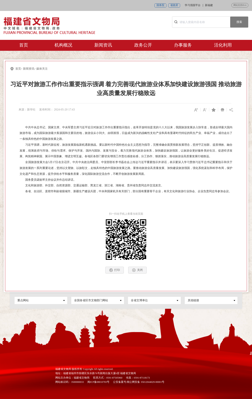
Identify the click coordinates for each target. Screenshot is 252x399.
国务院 (160, 5)
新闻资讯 (103, 45)
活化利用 (223, 45)
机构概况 (63, 45)
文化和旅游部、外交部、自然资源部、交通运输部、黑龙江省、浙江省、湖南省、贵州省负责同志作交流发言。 (92, 185)
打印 (114, 270)
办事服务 (183, 45)
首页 (23, 45)
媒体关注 (42, 68)
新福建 (209, 5)
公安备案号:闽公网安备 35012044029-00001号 (138, 382)
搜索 (239, 21)
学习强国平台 (193, 5)
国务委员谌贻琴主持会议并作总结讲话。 (48, 179)
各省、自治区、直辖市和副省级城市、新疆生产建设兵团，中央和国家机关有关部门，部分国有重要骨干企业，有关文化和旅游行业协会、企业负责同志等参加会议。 (126, 191)
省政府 (174, 5)
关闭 (137, 270)
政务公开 (143, 45)
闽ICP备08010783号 (98, 382)
